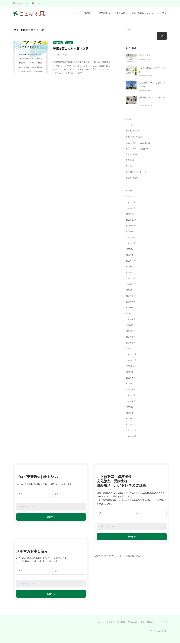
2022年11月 (131, 430)
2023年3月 (131, 407)
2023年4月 (131, 401)
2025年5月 (131, 255)
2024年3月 (131, 337)
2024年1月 (131, 348)
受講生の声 (119, 13)
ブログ (160, 13)
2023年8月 (131, 378)
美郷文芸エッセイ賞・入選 (70, 48)
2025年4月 (131, 261)
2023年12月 (131, 354)
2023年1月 (131, 419)
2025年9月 (131, 231)
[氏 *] (33, 494)
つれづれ (58, 43)
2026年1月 (131, 208)
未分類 (69, 43)
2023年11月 (131, 360)
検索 (128, 30)
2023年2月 (131, 413)
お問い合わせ (22, 3)
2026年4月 (131, 190)
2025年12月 (131, 214)
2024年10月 (131, 296)
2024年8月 (131, 307)
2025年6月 (131, 249)
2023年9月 (131, 372)
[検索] (162, 36)
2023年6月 (131, 389)
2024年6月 (131, 319)
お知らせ (130, 119)
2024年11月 (131, 290)
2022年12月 (131, 424)
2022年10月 (131, 436)
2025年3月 (131, 267)
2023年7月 (131, 383)
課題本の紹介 (132, 178)
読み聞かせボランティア (137, 172)
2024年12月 (131, 284)
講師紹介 (88, 13)
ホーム (77, 13)
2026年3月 (131, 196)
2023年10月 (131, 366)
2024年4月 (131, 331)
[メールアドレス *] (51, 507)
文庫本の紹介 (132, 154)
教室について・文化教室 (137, 148)
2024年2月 (131, 343)
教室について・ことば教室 (138, 142)
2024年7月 (131, 313)
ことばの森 (162, 631)
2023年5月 (131, 395)
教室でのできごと (134, 137)
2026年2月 (131, 202)
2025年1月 (131, 278)
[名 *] (69, 494)
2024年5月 (131, 325)
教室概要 (103, 13)
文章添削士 (131, 160)
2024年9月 (131, 302)
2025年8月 (131, 237)
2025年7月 (131, 243)
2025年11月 (131, 220)
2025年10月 (131, 226)
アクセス (39, 3)
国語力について (133, 131)
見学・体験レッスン (141, 13)
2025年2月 (131, 272)
